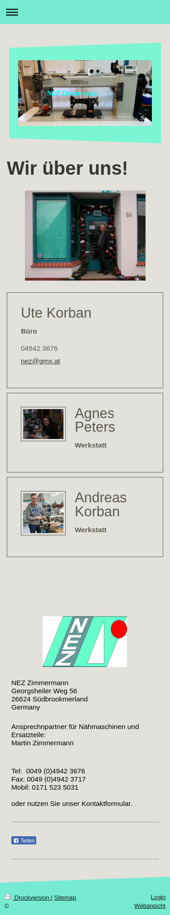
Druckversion (28, 897)
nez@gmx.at (40, 361)
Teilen (23, 841)
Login (158, 897)
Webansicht (149, 905)
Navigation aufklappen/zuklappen (85, 12)
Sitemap (65, 897)
